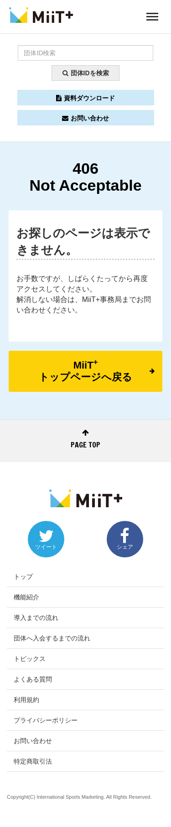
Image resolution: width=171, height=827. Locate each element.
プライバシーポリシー (46, 720)
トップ (23, 576)
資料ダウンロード (85, 98)
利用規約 (26, 699)
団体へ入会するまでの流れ (52, 638)
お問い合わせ (85, 118)
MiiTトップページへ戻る (97, 370)
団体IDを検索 (85, 73)
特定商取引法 (33, 761)
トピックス (30, 658)
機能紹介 (26, 597)
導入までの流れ (36, 617)
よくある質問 (33, 679)
